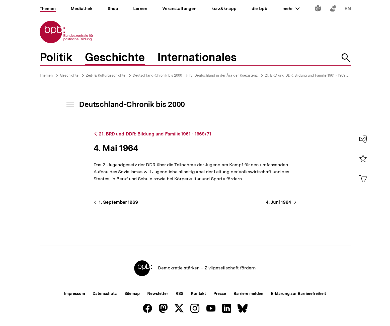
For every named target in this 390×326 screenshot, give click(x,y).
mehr (290, 8)
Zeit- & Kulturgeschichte (105, 75)
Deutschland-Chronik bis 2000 (157, 75)
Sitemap (132, 293)
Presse (219, 293)
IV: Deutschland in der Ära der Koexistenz (223, 75)
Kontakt (198, 293)
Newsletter (157, 293)
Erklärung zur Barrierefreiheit (298, 293)
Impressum (74, 293)
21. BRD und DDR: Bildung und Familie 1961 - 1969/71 (307, 75)
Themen (46, 75)
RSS (179, 293)
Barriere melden (248, 293)
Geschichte (69, 75)
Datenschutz (105, 293)
